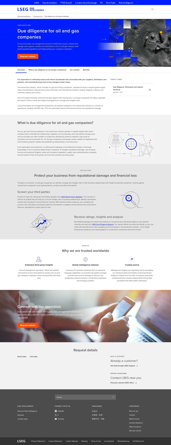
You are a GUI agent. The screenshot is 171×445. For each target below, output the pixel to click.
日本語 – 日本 (97, 415)
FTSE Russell (66, 3)
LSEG (36, 3)
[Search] (152, 9)
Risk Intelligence (126, 3)
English (94, 411)
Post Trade (110, 3)
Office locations (135, 426)
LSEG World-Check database (71, 197)
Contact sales (22, 419)
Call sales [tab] (34, 356)
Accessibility (109, 441)
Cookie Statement (55, 441)
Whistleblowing (123, 441)
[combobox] (83, 397)
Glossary (20, 415)
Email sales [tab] (21, 356)
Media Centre (134, 419)
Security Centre (135, 430)
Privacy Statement (38, 441)
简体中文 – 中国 (98, 419)
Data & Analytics (50, 3)
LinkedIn (59, 411)
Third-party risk (37, 16)
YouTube (59, 419)
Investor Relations (136, 423)
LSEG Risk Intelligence (24, 16)
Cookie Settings (72, 441)
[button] (29, 406)
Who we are (133, 411)
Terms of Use (96, 441)
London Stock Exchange (86, 3)
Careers (132, 415)
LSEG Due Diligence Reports (103, 224)
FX (101, 3)
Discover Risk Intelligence (27, 411)
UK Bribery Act (138, 441)
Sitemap (84, 441)
